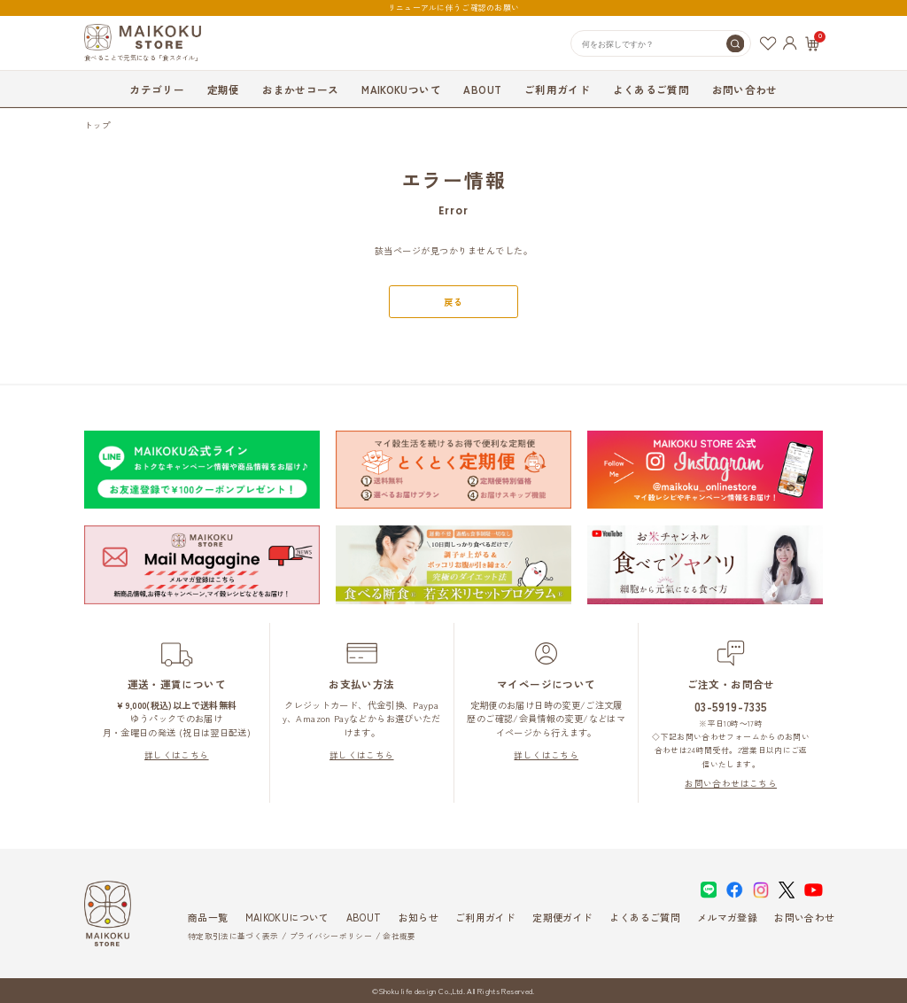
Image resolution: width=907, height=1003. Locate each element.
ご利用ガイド (557, 89)
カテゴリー (156, 89)
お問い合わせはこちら (731, 783)
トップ (98, 125)
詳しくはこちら (176, 755)
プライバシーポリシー (331, 936)
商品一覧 (208, 917)
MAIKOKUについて (287, 917)
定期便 (223, 89)
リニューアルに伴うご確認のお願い (453, 7)
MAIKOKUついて (401, 89)
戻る (453, 301)
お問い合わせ (745, 89)
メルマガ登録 (727, 917)
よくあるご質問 (651, 89)
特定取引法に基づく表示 (233, 936)
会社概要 (399, 936)
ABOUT (482, 89)
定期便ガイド (562, 917)
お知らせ (418, 917)
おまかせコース (300, 89)
